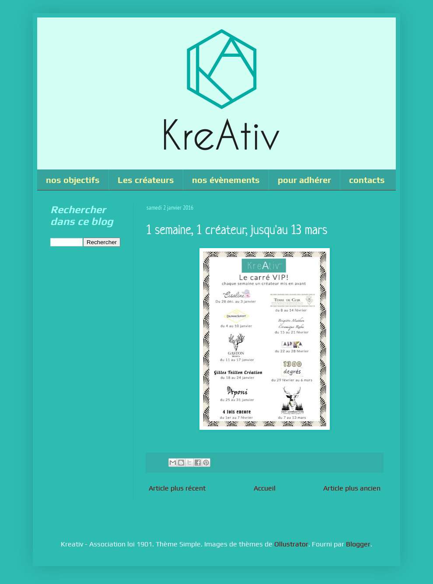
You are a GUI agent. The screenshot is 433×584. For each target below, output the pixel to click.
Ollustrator (291, 544)
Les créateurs (146, 180)
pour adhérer (304, 180)
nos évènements (226, 180)
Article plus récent (177, 488)
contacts (367, 180)
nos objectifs (73, 180)
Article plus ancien (352, 488)
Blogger (358, 544)
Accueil (265, 488)
